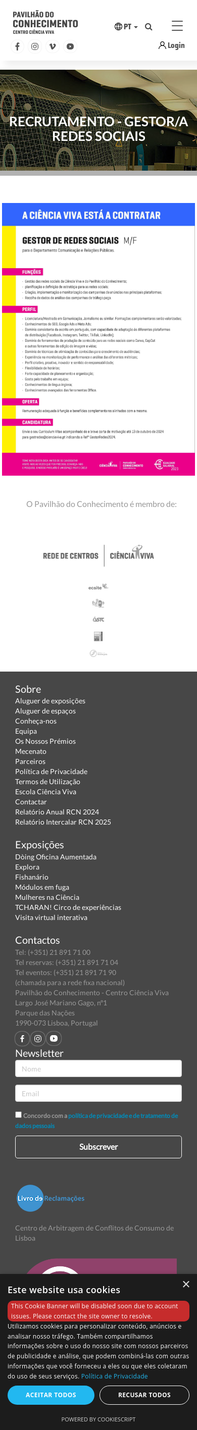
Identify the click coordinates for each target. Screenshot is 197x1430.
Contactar (31, 801)
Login (176, 45)
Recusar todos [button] (144, 1395)
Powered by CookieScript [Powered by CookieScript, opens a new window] (99, 1419)
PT (126, 26)
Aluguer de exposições (50, 700)
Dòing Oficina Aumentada (55, 856)
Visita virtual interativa (51, 917)
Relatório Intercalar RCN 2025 (63, 822)
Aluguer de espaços (45, 710)
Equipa (26, 731)
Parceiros (30, 761)
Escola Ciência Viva (45, 791)
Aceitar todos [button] (51, 1395)
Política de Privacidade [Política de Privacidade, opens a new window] (114, 1376)
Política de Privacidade (51, 771)
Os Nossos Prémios (45, 741)
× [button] (185, 1285)
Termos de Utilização (47, 781)
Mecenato (30, 751)
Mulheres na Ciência (47, 897)
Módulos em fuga (42, 887)
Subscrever (98, 1146)
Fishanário (31, 877)
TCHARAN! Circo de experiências (68, 907)
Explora (27, 866)
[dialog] (98, 1352)
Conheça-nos (36, 721)
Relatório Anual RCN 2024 (57, 811)
